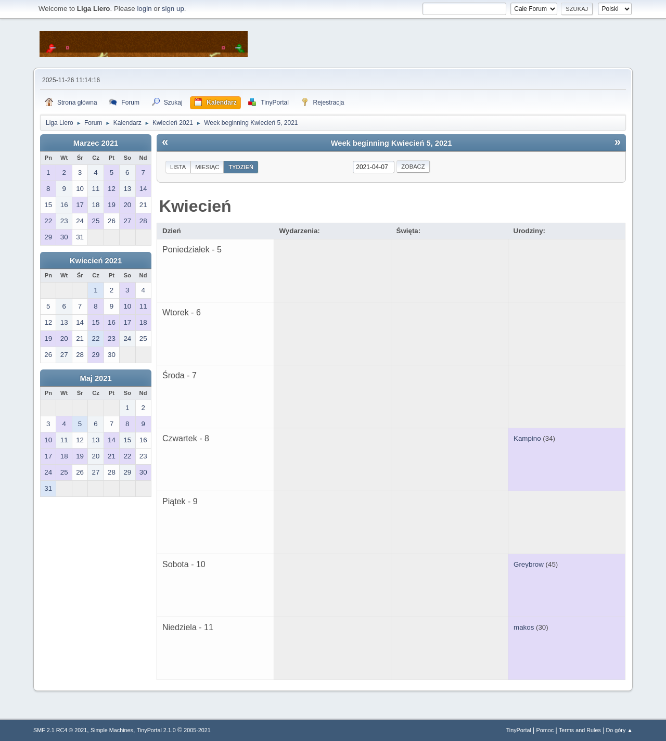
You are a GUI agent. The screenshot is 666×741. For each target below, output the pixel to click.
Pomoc (545, 730)
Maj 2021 (95, 378)
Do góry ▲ (619, 730)
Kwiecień (195, 206)
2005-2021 (197, 730)
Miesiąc (207, 167)
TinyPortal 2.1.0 (156, 730)
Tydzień (240, 167)
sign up (173, 8)
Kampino (527, 438)
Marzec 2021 (95, 143)
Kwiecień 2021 (96, 261)
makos (524, 627)
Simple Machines (112, 730)
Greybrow (529, 564)
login (144, 8)
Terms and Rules (580, 730)
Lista (178, 167)
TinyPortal (518, 730)
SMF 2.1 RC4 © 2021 (60, 730)
